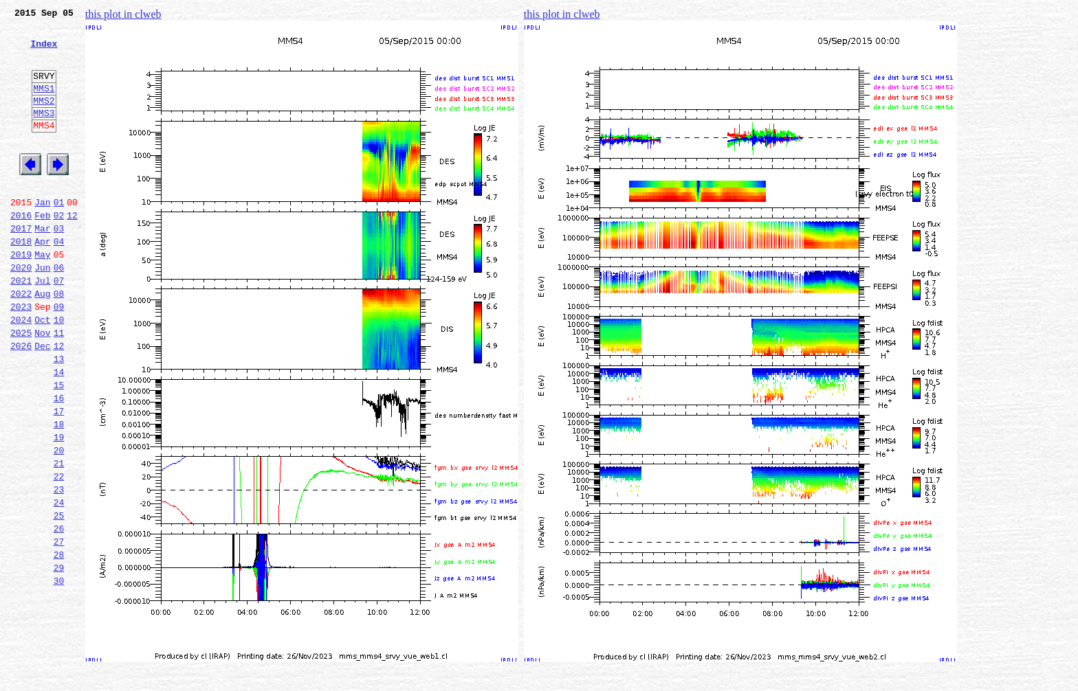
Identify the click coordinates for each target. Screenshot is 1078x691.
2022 (21, 341)
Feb (42, 250)
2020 (21, 310)
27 (59, 628)
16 (59, 461)
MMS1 (43, 104)
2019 (21, 295)
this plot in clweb (123, 14)
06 (59, 310)
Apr (42, 280)
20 (59, 522)
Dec (42, 401)
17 (59, 477)
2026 (21, 401)
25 (59, 597)
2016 (21, 250)
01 (59, 235)
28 (59, 643)
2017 (21, 265)
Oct (42, 371)
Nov (42, 386)
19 (59, 507)
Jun (42, 310)
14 (59, 431)
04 (59, 280)
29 (59, 658)
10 (59, 371)
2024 (21, 371)
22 (59, 552)
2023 (21, 356)
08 (59, 341)
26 (59, 613)
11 (59, 386)
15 (59, 446)
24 (59, 582)
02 (59, 250)
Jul (42, 325)
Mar (42, 265)
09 (59, 356)
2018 (21, 280)
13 (59, 416)
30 (59, 673)
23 (59, 567)
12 (72, 250)
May (42, 295)
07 (59, 325)
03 (59, 265)
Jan (42, 235)
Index (43, 51)
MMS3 (43, 133)
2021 (21, 325)
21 (59, 537)
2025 (21, 386)
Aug (42, 341)
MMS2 (43, 119)
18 (59, 492)
